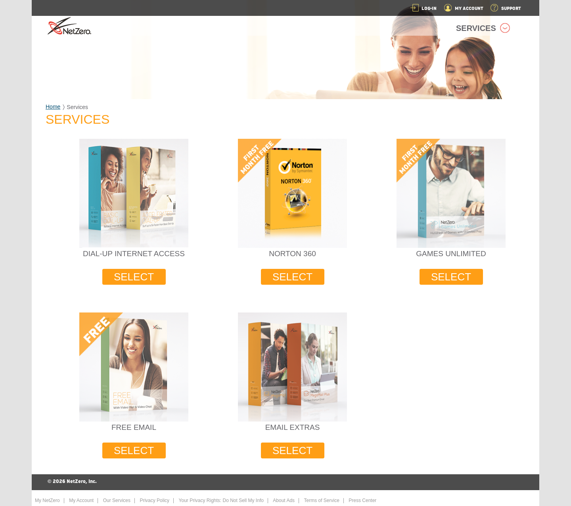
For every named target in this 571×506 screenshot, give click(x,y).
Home (53, 107)
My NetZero (47, 500)
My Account (81, 500)
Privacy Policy (154, 500)
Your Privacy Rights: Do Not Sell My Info (221, 500)
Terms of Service (321, 500)
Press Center (362, 500)
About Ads (284, 500)
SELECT (134, 277)
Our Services (116, 500)
